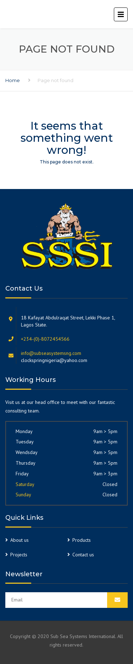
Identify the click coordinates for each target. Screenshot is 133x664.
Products (81, 540)
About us (19, 540)
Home (12, 80)
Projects (18, 554)
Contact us (83, 554)
